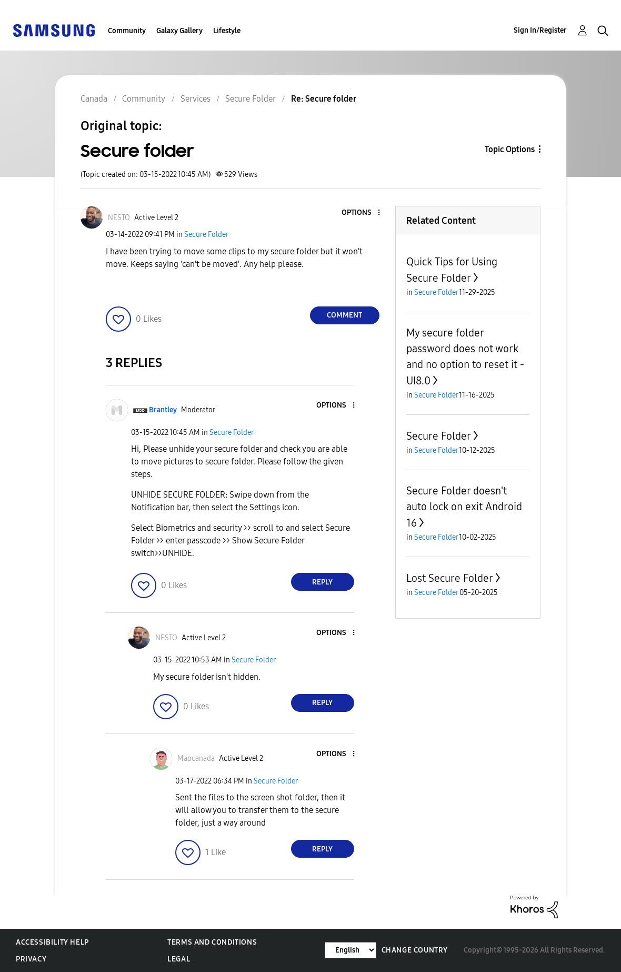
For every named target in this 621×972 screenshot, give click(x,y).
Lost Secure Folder (449, 578)
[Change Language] (350, 950)
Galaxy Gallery (179, 30)
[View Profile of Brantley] (163, 409)
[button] (361, 213)
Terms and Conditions (212, 942)
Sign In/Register (540, 30)
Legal (178, 959)
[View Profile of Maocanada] (196, 758)
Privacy (31, 959)
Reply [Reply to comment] (322, 582)
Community (127, 30)
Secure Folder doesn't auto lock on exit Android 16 (464, 506)
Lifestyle (227, 30)
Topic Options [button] (510, 149)
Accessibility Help (52, 942)
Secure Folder (206, 234)
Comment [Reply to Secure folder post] (344, 315)
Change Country (415, 950)
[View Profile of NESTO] (119, 217)
